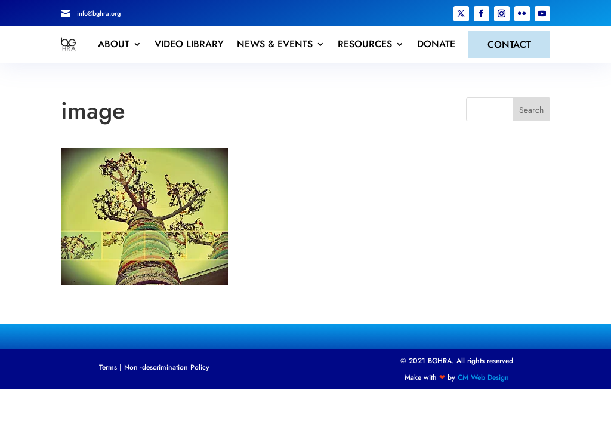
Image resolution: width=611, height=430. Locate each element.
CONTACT (509, 44)
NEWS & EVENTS (275, 44)
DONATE (436, 44)
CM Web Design (483, 377)
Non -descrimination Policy (166, 367)
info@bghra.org (99, 13)
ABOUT (113, 44)
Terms (108, 367)
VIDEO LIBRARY (189, 44)
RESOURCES (365, 44)
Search (531, 110)
